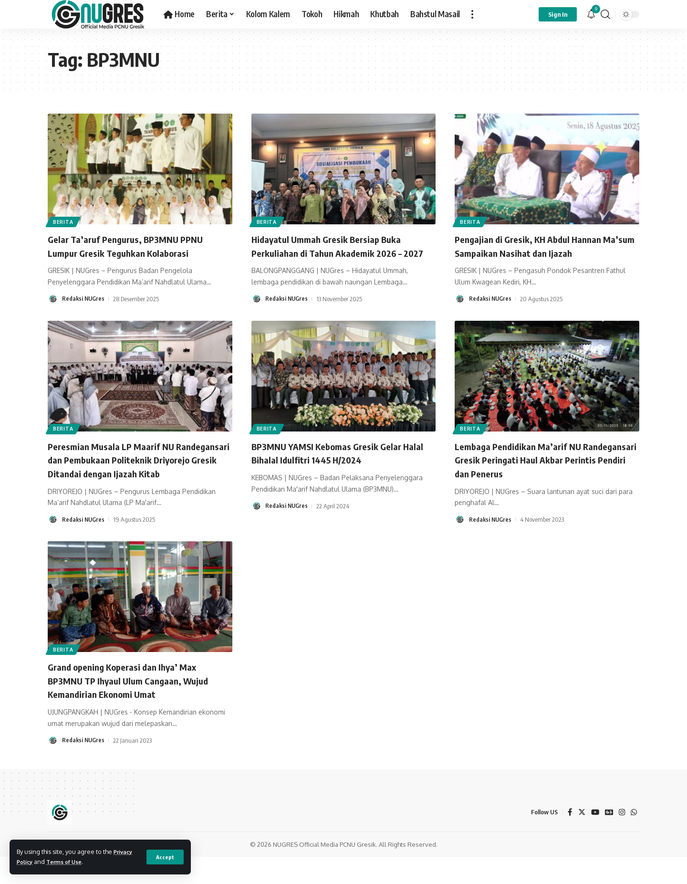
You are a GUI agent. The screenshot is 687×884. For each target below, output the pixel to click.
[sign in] (558, 14)
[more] (472, 14)
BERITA (65, 220)
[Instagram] (621, 839)
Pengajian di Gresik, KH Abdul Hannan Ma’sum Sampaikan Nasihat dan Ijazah (539, 245)
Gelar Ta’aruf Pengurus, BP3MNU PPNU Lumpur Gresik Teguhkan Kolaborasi (136, 245)
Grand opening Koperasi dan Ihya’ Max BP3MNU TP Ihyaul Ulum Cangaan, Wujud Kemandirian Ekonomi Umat (139, 707)
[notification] (591, 14)
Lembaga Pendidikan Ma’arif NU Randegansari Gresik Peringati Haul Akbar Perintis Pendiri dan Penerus (533, 473)
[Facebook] (567, 839)
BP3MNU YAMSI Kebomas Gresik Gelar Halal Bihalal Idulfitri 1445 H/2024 (337, 466)
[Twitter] (579, 839)
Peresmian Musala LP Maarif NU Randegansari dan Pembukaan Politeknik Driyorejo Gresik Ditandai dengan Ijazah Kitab (138, 480)
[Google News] (607, 839)
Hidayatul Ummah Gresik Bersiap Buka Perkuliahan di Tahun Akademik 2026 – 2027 (337, 252)
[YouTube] (593, 839)
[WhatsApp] (633, 839)
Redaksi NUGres (84, 299)
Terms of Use (69, 861)
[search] (605, 14)
